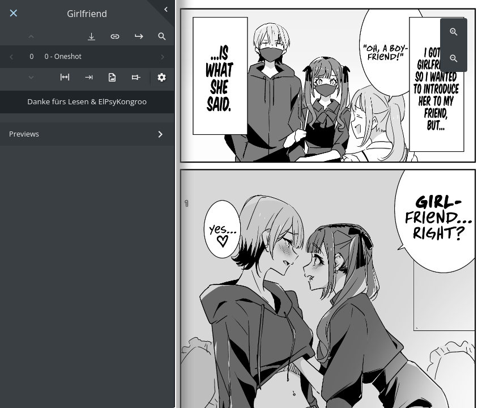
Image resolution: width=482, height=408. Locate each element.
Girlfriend (87, 14)
